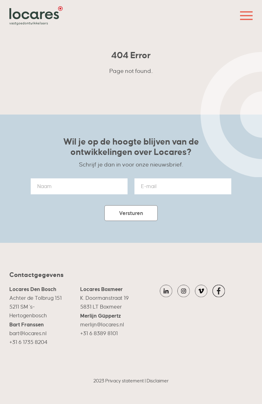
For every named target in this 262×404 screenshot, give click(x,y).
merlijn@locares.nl (102, 325)
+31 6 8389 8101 (99, 333)
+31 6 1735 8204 (28, 342)
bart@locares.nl (28, 333)
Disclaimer (158, 381)
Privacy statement (124, 381)
